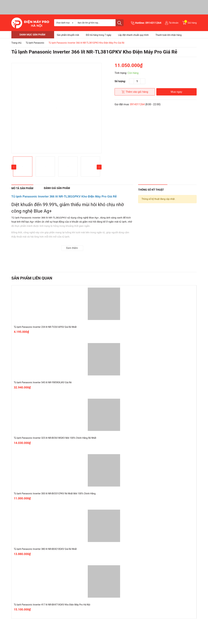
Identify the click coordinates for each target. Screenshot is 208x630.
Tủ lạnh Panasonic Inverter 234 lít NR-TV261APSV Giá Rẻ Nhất (45, 327)
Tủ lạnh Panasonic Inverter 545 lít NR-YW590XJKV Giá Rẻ (43, 382)
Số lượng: (120, 81)
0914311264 (153, 22)
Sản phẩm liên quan (31, 278)
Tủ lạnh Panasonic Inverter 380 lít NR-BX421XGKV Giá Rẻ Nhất (45, 549)
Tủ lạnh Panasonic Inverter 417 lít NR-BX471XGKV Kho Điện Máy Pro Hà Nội (52, 604)
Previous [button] (13, 167)
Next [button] (99, 167)
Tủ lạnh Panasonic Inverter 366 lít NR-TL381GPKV (39, 217)
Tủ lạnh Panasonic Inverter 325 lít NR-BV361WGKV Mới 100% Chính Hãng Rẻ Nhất (55, 438)
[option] (56, 108)
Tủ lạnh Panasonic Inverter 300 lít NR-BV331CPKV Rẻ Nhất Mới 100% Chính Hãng (55, 493)
